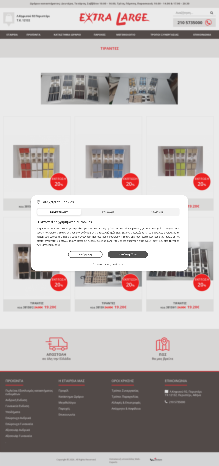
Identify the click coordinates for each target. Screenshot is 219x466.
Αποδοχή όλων (127, 254)
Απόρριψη (85, 254)
